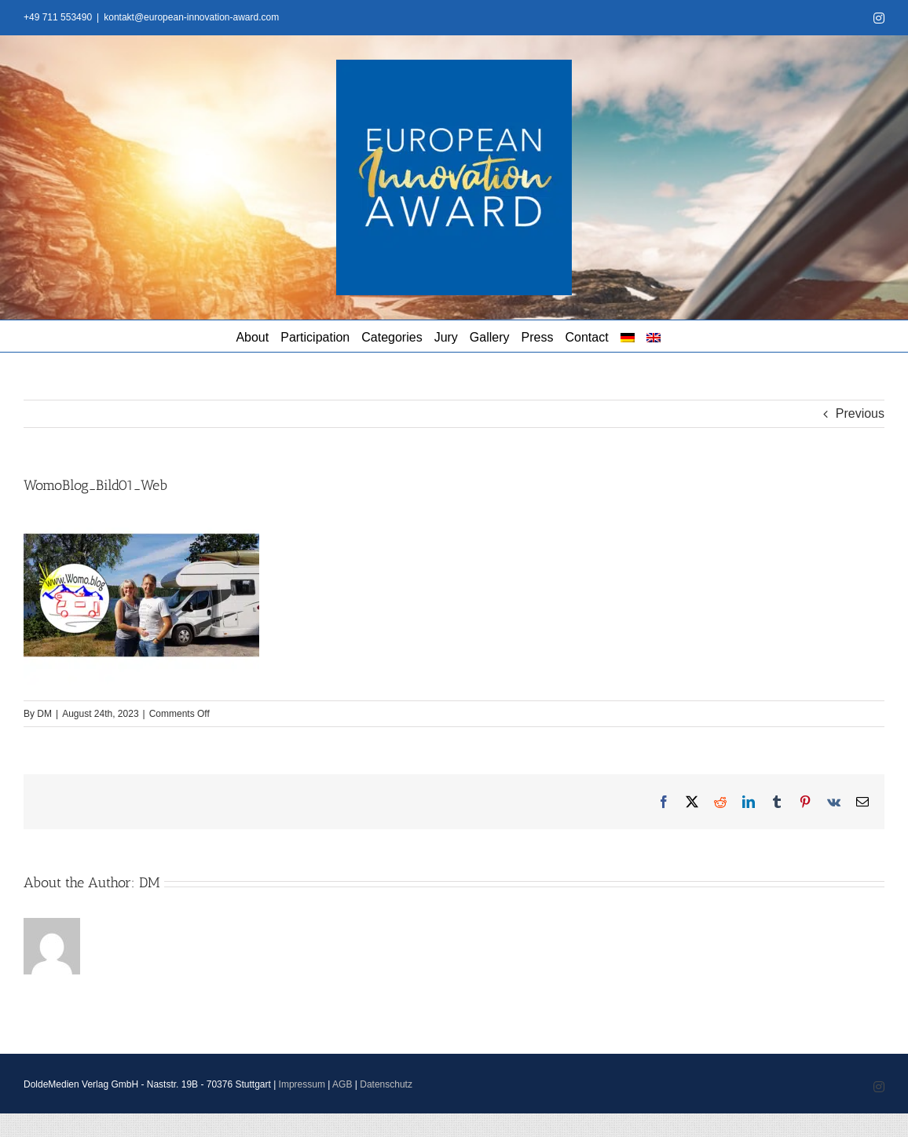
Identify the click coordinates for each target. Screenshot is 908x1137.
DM (44, 713)
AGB (342, 1084)
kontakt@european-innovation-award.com (191, 17)
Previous (860, 413)
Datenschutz (386, 1084)
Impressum (302, 1084)
